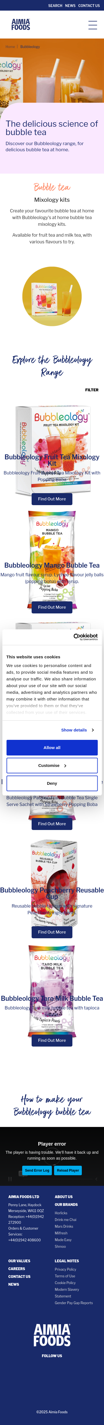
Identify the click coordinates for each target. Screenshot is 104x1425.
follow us (52, 1356)
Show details (74, 730)
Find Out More (52, 499)
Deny (52, 783)
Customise (52, 765)
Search (55, 6)
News (70, 6)
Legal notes (67, 1261)
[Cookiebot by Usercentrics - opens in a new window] (74, 637)
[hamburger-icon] (92, 24)
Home (10, 47)
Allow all (52, 747)
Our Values (19, 1261)
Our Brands (66, 1205)
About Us (64, 1197)
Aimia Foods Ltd (23, 1197)
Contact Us (89, 6)
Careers (16, 1269)
